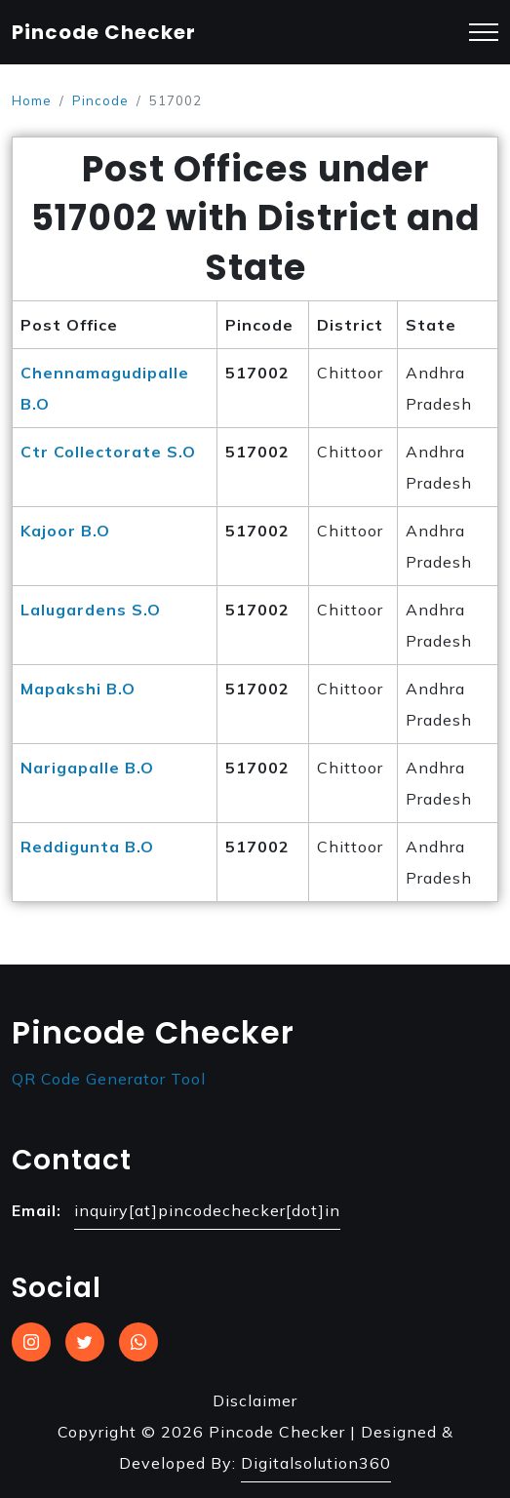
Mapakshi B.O (78, 688)
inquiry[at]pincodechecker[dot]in (207, 1210)
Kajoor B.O (65, 530)
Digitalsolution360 (316, 1463)
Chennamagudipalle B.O (104, 388)
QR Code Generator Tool (109, 1078)
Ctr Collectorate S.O (108, 451)
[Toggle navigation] (483, 33)
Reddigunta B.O (87, 846)
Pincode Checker (104, 32)
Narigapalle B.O (87, 767)
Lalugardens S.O (90, 609)
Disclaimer (255, 1400)
